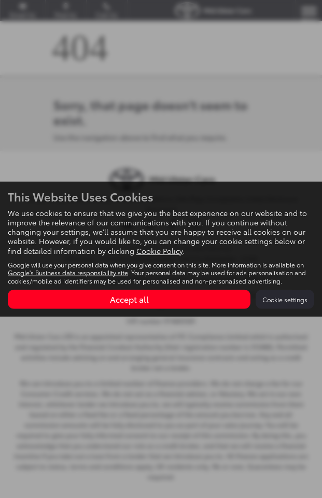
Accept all (129, 299)
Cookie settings (284, 299)
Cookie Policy (159, 250)
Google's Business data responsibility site (68, 272)
